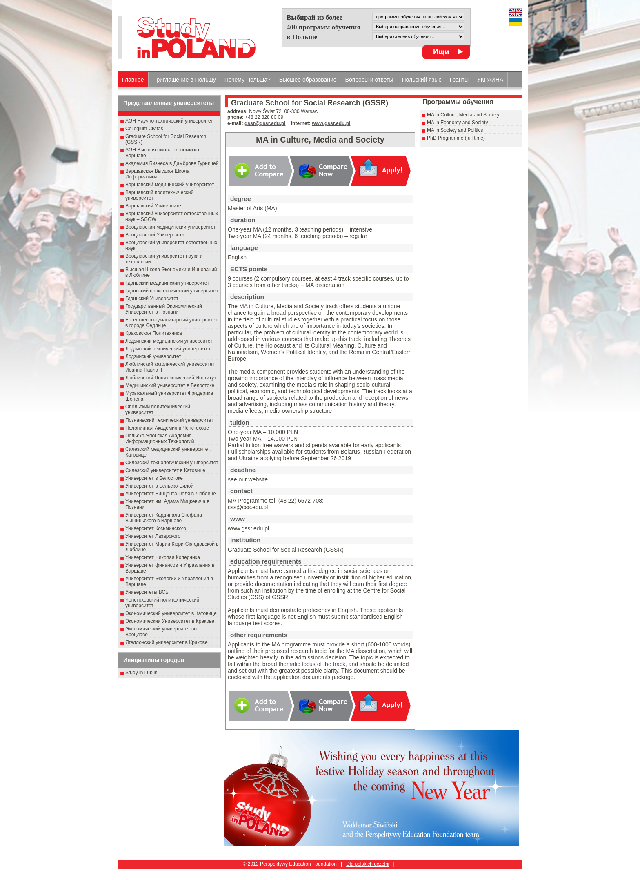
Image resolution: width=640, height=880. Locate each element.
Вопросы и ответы (369, 79)
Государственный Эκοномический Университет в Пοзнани (163, 309)
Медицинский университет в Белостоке (169, 385)
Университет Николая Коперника (162, 557)
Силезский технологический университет (171, 463)
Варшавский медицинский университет (169, 184)
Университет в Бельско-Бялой (159, 486)
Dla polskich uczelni (367, 864)
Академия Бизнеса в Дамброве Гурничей (171, 163)
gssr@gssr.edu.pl (264, 123)
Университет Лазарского (152, 536)
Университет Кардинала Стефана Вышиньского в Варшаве (163, 518)
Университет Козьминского (155, 528)
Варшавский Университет (154, 206)
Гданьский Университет (151, 298)
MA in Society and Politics (455, 130)
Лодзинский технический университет (168, 349)
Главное (133, 79)
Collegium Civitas (144, 128)
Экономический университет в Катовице (171, 613)
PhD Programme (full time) (456, 138)
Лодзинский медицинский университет (168, 341)
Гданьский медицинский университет (167, 283)
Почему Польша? (247, 79)
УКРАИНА (490, 79)
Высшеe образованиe (308, 79)
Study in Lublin (141, 672)
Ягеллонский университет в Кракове (166, 642)
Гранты (459, 79)
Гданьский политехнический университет (171, 291)
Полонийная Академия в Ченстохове (167, 428)
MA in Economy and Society (457, 122)
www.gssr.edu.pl (331, 123)
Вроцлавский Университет (155, 235)
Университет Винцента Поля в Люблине (170, 494)
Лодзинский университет (153, 356)
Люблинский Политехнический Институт (170, 378)
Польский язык (421, 79)
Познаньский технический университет (169, 420)
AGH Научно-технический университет (169, 121)
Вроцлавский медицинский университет (170, 227)
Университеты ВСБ (147, 592)
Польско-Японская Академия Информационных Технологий (159, 438)
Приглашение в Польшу (184, 79)
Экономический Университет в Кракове (169, 621)
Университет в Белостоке (154, 478)
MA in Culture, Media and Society (463, 115)
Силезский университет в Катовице (165, 470)
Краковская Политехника (153, 333)
